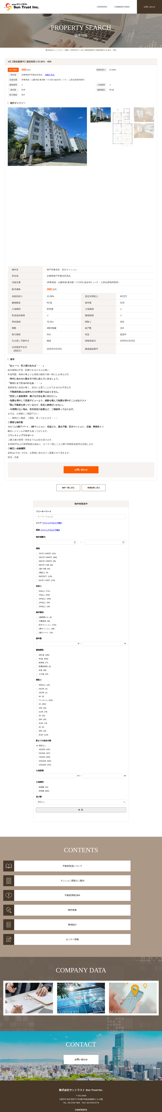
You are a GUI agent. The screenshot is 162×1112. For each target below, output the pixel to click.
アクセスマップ (125, 957)
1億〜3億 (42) (44, 569)
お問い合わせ (149, 7)
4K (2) (41, 696)
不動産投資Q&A (81, 1075)
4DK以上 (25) (44, 685)
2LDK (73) (43, 723)
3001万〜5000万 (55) (47, 561)
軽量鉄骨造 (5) (45, 666)
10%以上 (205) (45, 599)
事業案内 (22, 957)
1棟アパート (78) (46, 633)
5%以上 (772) (44, 591)
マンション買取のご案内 (81, 1071)
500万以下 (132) (45, 576)
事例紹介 (43, 1071)
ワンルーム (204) (46, 700)
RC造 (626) (43, 659)
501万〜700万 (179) (47, 580)
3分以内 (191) (44, 749)
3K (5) (41, 727)
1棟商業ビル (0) (45, 617)
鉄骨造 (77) (43, 663)
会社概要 (73, 957)
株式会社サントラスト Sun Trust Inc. (81, 1041)
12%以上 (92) (44, 602)
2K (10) (42, 716)
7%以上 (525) (44, 595)
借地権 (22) (43, 787)
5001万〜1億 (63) (46, 565)
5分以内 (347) (44, 753)
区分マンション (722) (47, 625)
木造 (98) (42, 670)
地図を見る (50, 75)
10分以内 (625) (45, 761)
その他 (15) (43, 674)
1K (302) (42, 704)
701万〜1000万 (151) (47, 553)
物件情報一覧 (43, 1068)
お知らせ (119, 1068)
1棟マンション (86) (46, 629)
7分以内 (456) (44, 757)
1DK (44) (42, 708)
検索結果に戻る (93, 488)
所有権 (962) (44, 791)
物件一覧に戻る (68, 488)
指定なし (42, 746)
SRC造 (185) (44, 655)
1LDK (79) (43, 712)
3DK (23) (42, 731)
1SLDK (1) (43, 693)
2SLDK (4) (43, 689)
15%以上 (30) (44, 606)
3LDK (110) (43, 735)
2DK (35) (42, 719)
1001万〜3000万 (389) (48, 557)
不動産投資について (81, 1068)
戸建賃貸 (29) (44, 621)
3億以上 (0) (43, 573)
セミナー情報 (119, 1071)
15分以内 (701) (45, 765)
